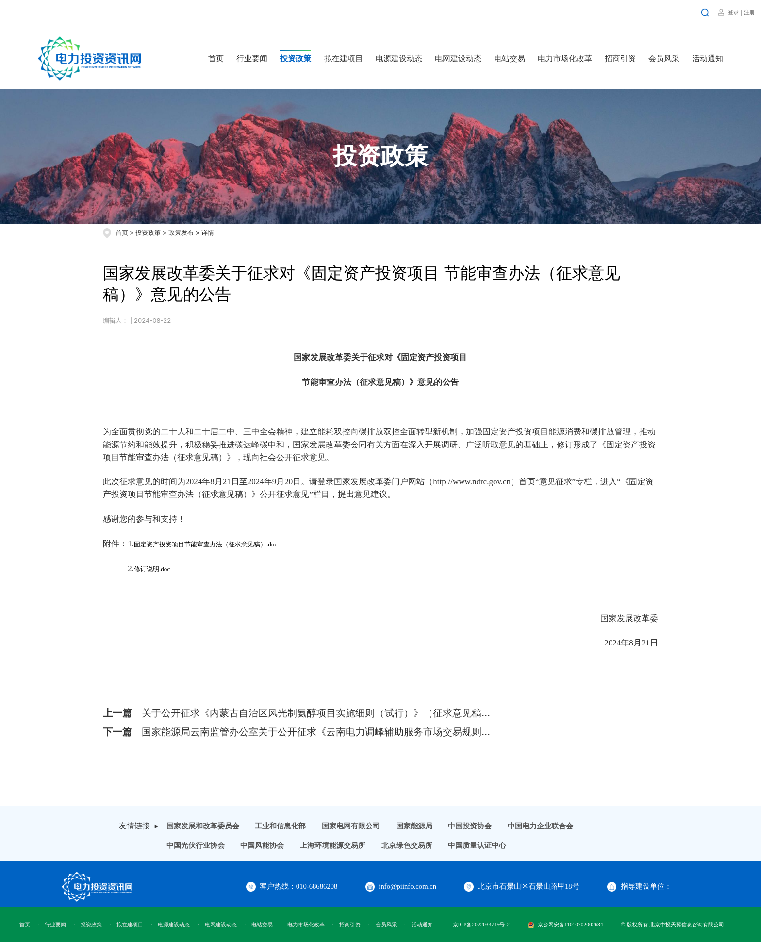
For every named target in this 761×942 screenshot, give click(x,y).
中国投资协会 (470, 826)
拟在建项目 (343, 58)
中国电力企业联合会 (540, 826)
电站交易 (509, 58)
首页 (216, 58)
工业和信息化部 (280, 826)
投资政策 (295, 58)
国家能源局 (414, 826)
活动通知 (707, 58)
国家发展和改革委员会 (202, 826)
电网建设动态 (458, 58)
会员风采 (663, 58)
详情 (207, 232)
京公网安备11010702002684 (565, 925)
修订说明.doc (152, 569)
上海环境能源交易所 (332, 845)
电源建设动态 (399, 58)
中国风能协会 (262, 845)
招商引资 (620, 58)
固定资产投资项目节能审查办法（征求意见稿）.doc (205, 544)
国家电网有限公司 (351, 826)
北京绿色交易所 (406, 845)
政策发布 (181, 232)
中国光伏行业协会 (195, 845)
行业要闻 (251, 58)
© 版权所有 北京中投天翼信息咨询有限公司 (672, 924)
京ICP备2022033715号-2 (481, 924)
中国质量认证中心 (477, 845)
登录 (733, 12)
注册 (749, 12)
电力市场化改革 (565, 58)
